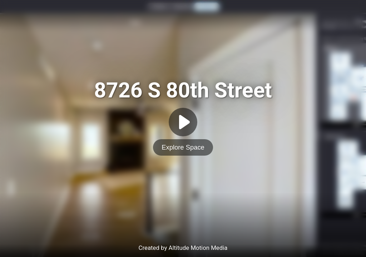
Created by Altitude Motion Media (183, 247)
